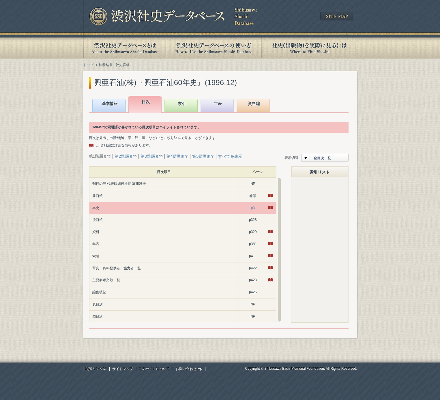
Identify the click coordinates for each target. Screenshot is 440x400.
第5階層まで (203, 156)
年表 (218, 103)
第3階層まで (152, 156)
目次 (146, 101)
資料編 (254, 103)
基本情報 (110, 103)
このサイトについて (154, 369)
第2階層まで (126, 156)
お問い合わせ (186, 369)
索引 (182, 103)
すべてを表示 (230, 156)
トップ (88, 65)
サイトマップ (122, 369)
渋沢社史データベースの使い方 (214, 48)
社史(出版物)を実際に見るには (309, 48)
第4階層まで (177, 156)
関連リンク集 (96, 369)
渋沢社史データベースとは (124, 48)
